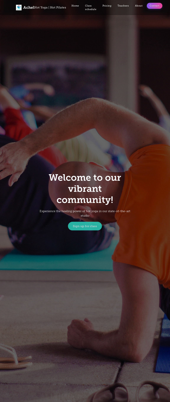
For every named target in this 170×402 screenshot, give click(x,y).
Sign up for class (85, 226)
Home (75, 5)
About (139, 5)
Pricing (107, 5)
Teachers (123, 5)
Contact (155, 5)
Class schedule (90, 7)
